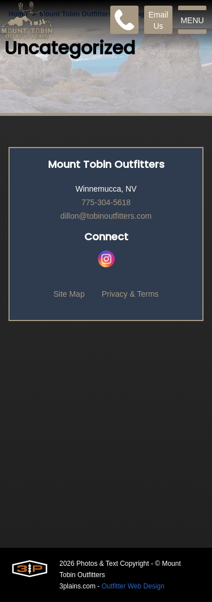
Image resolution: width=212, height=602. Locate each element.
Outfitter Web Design (133, 586)
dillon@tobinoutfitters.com (106, 215)
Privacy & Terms (130, 293)
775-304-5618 (106, 202)
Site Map (68, 293)
